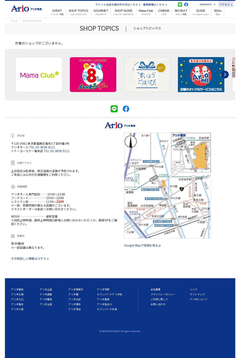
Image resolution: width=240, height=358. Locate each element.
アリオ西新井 (75, 289)
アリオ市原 (103, 289)
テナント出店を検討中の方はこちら (117, 4)
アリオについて (198, 299)
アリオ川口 (17, 299)
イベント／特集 (57, 12)
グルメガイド (100, 12)
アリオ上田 (46, 289)
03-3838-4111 (45, 147)
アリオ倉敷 (46, 294)
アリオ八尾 (17, 309)
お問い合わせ (158, 304)
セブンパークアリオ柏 (109, 294)
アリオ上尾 (46, 304)
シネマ (163, 12)
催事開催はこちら (155, 4)
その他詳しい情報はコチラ (30, 258)
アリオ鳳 (73, 294)
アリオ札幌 (17, 294)
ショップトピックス (78, 12)
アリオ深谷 (74, 309)
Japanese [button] (205, 4)
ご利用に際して (159, 299)
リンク (193, 289)
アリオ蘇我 (17, 289)
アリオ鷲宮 (46, 299)
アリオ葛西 (103, 299)
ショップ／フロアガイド (123, 12)
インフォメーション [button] (200, 12)
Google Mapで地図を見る (142, 245)
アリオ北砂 (74, 299)
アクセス (225, 4)
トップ (14, 20)
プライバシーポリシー (163, 294)
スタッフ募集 (181, 12)
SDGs (217, 12)
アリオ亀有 (17, 304)
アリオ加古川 (104, 304)
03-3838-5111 (60, 151)
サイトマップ (197, 294)
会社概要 (156, 289)
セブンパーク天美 (107, 309)
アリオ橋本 (74, 304)
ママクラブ (146, 12)
